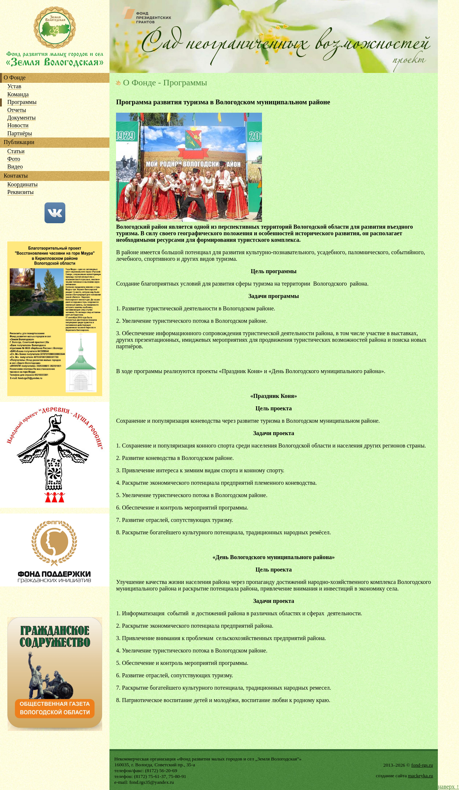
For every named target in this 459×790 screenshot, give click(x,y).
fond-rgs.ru (422, 765)
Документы (21, 118)
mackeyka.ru (420, 775)
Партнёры (19, 133)
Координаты (22, 184)
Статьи (15, 151)
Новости (17, 125)
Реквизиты (20, 192)
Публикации (19, 142)
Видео (15, 167)
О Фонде (15, 78)
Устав (14, 86)
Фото (13, 159)
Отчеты (16, 110)
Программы (21, 102)
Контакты (16, 176)
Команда (18, 94)
